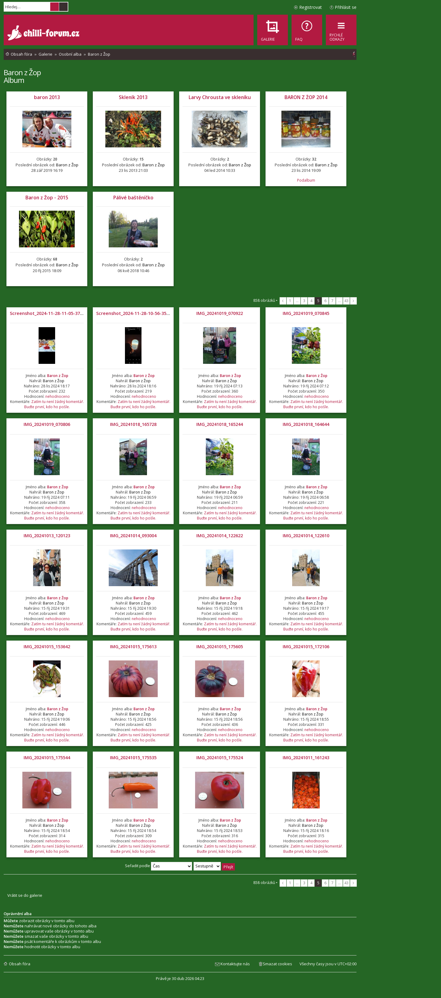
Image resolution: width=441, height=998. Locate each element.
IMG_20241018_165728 (133, 424)
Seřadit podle (158, 865)
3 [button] (304, 300)
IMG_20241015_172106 (306, 646)
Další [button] (353, 301)
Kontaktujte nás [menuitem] (235, 964)
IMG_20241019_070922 (219, 313)
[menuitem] (307, 30)
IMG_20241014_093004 (133, 535)
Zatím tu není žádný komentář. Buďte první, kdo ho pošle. (54, 404)
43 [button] (346, 300)
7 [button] (332, 300)
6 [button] (325, 300)
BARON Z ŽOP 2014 (306, 97)
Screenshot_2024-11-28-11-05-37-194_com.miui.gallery (68, 313)
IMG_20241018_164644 (306, 424)
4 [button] (311, 300)
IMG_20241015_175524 (219, 757)
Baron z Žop (22, 72)
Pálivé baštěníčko (133, 197)
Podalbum (306, 180)
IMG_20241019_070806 (47, 424)
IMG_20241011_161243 (306, 757)
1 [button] (290, 300)
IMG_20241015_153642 (47, 646)
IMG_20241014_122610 (306, 535)
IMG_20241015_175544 (47, 757)
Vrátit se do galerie (24, 895)
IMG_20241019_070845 (306, 313)
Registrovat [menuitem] (310, 7)
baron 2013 (47, 97)
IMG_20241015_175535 (133, 757)
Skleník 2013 (133, 97)
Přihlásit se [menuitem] (345, 7)
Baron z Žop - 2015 (46, 197)
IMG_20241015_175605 (219, 646)
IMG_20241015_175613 (133, 646)
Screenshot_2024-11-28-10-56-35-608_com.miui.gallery (155, 313)
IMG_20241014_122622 (219, 535)
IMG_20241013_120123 (47, 535)
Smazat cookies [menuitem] (277, 964)
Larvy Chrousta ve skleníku (220, 97)
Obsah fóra (19, 964)
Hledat (54, 6)
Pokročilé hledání (63, 6)
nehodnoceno (57, 396)
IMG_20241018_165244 (219, 424)
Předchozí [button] (283, 301)
